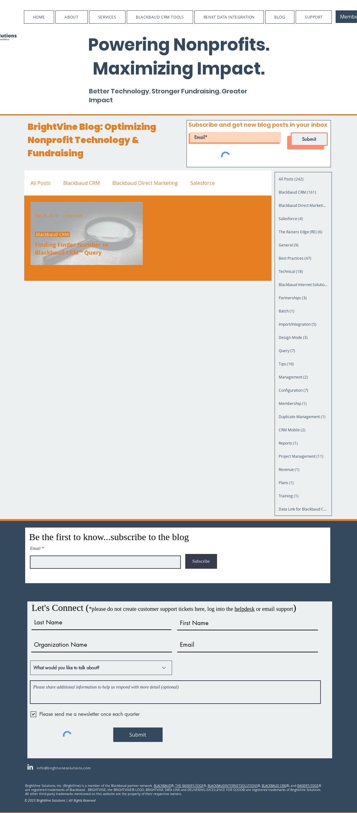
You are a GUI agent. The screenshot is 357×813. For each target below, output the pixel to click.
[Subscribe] (201, 561)
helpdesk (244, 609)
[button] (71, 17)
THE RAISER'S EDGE (189, 786)
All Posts (41, 183)
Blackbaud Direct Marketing (145, 183)
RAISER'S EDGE (308, 786)
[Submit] (309, 139)
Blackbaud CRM (81, 183)
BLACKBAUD (162, 786)
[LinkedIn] (30, 767)
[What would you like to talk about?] (101, 668)
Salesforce (202, 183)
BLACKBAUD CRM (274, 786)
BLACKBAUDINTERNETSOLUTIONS (233, 786)
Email (35, 548)
